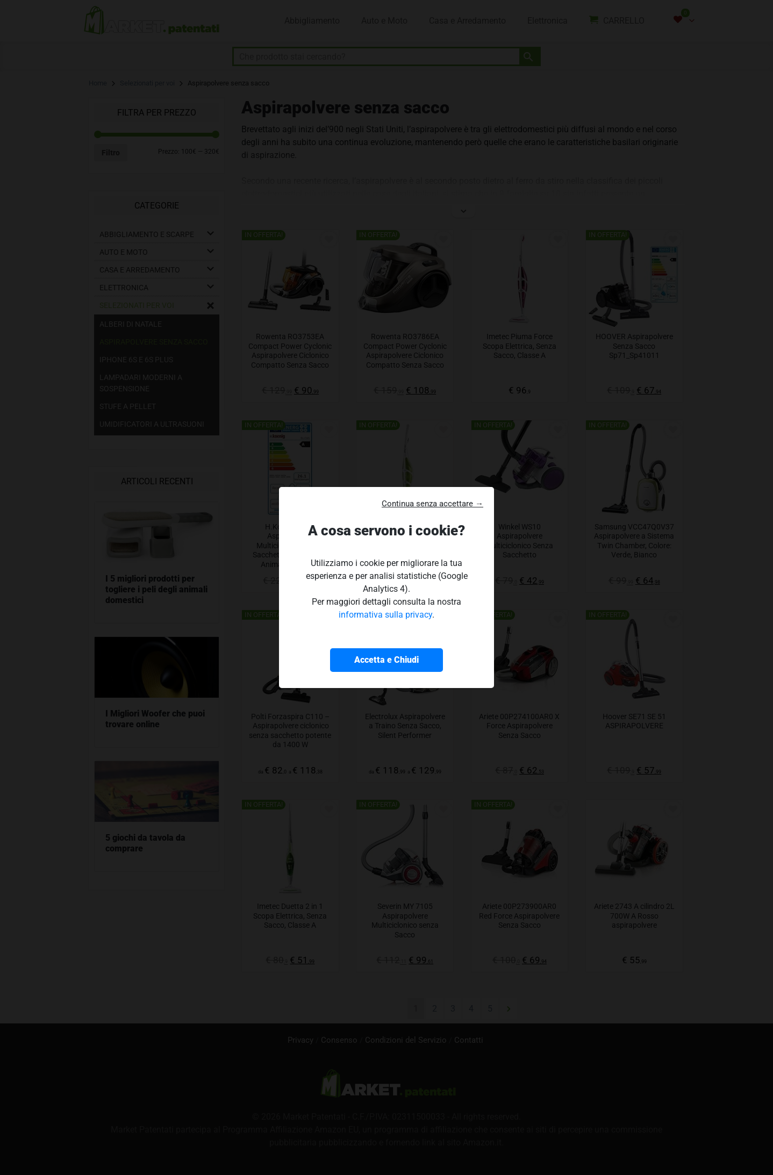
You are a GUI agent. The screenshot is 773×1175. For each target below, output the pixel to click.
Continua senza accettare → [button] (432, 503)
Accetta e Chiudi (386, 660)
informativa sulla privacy (385, 615)
